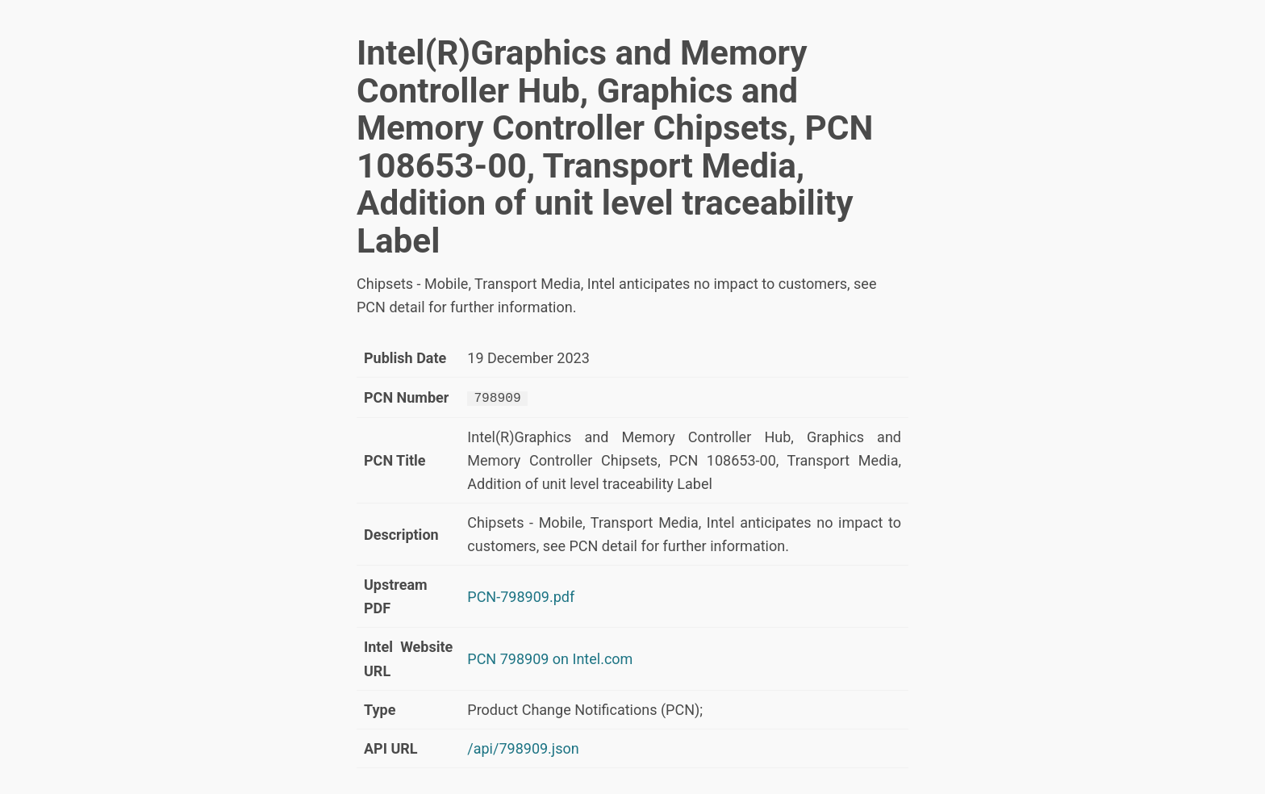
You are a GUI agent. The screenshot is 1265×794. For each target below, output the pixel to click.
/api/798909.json (522, 747)
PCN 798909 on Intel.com (549, 658)
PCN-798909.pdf (520, 595)
